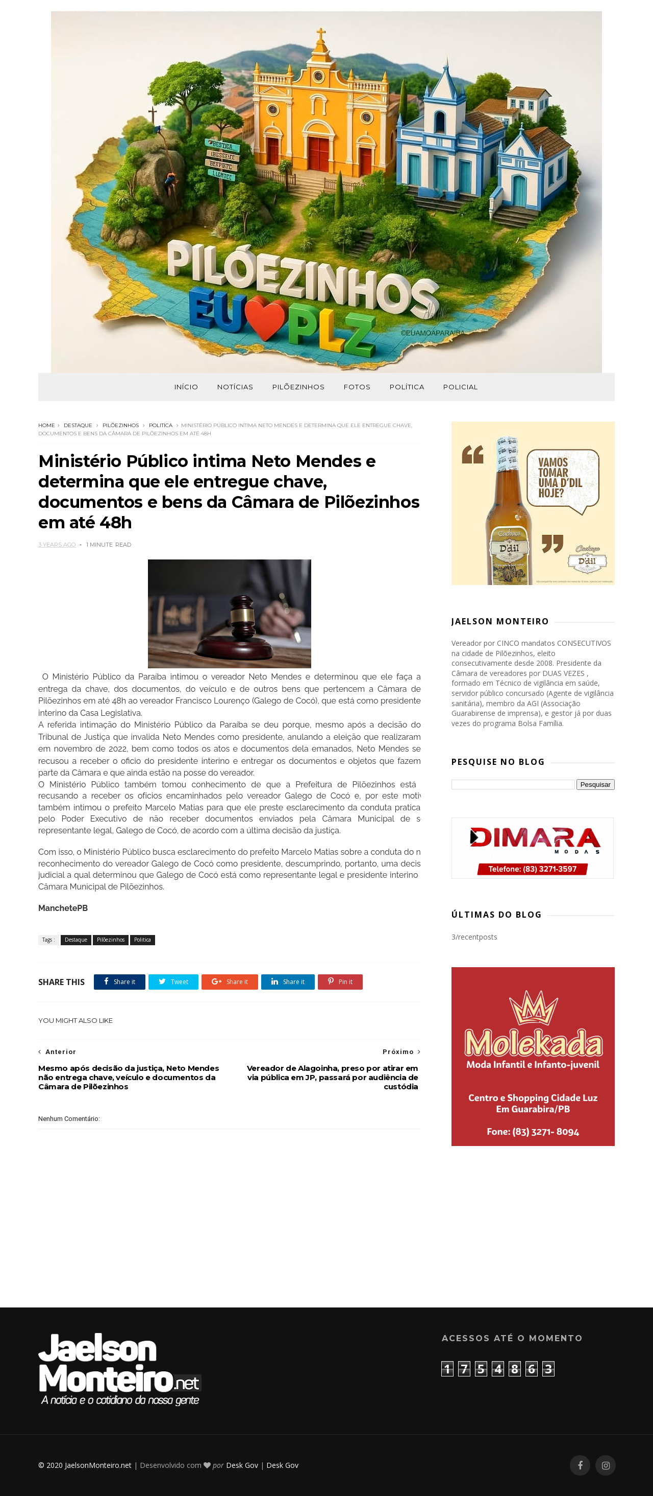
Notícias (235, 387)
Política (407, 387)
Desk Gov (242, 1465)
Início (186, 387)
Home (46, 425)
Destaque (78, 425)
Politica (160, 425)
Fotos (357, 387)
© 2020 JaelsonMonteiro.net (85, 1465)
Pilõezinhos (298, 387)
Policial (460, 387)
